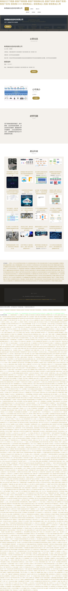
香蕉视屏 (50, 382)
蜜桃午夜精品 (24, 357)
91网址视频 (28, 367)
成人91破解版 (38, 475)
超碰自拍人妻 (53, 560)
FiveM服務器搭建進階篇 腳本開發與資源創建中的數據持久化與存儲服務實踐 (12, 192)
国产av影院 (46, 547)
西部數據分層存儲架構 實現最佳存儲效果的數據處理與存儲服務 (27, 173)
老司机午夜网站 (42, 530)
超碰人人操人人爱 (45, 521)
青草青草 (13, 323)
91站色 (22, 586)
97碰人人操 (54, 387)
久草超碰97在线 (42, 362)
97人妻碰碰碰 (57, 334)
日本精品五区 (62, 362)
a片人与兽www (7, 510)
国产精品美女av (49, 447)
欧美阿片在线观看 (55, 330)
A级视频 (2, 493)
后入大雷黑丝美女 (35, 549)
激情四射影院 (60, 577)
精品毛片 (22, 394)
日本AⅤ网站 (11, 419)
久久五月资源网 (17, 366)
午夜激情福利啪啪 (30, 399)
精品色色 (65, 498)
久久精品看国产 (33, 390)
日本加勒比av (29, 445)
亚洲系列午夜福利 (21, 517)
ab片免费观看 (7, 586)
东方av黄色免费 (52, 404)
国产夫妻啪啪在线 (15, 574)
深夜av (3, 574)
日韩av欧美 (5, 482)
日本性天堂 (24, 406)
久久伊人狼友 (51, 341)
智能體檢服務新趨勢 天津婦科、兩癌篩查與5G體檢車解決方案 (12, 246)
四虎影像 (15, 498)
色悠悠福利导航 (43, 500)
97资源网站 (49, 415)
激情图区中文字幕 (37, 343)
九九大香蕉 (64, 440)
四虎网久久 (32, 477)
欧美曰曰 (42, 352)
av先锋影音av (3, 473)
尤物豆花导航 (59, 371)
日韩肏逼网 (45, 544)
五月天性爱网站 (56, 505)
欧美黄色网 (16, 352)
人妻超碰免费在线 (45, 424)
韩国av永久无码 (12, 551)
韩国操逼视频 (62, 410)
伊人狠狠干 (31, 457)
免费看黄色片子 (34, 367)
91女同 (23, 468)
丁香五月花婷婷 (29, 507)
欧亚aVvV (14, 533)
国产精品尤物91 (58, 461)
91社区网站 (62, 427)
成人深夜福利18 (29, 459)
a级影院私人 (30, 496)
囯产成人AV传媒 (27, 560)
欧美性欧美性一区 (27, 415)
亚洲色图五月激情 (28, 523)
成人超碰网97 (10, 464)
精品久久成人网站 (52, 486)
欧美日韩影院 (11, 389)
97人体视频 (14, 473)
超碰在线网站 (30, 530)
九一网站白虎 (61, 509)
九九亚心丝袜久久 (60, 528)
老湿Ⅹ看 (60, 350)
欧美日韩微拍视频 (21, 449)
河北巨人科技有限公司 (28, 265)
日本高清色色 (7, 470)
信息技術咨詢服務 (42, 272)
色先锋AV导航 (15, 367)
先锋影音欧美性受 (15, 501)
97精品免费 (48, 491)
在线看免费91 (22, 445)
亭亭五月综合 (42, 447)
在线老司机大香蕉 (21, 477)
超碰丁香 (26, 316)
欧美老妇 (64, 336)
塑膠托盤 (34, 273)
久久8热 (28, 408)
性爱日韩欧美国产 (41, 436)
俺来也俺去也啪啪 (26, 359)
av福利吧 (17, 427)
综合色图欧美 (36, 514)
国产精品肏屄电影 (55, 452)
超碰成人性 (5, 530)
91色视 (64, 516)
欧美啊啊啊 (51, 567)
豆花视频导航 (37, 581)
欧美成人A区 (36, 401)
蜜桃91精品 (10, 531)
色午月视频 (26, 544)
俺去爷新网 (37, 332)
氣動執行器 (34, 272)
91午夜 (62, 510)
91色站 (15, 563)
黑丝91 (64, 551)
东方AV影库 (5, 419)
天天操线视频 (43, 415)
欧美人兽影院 (21, 447)
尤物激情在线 (51, 374)
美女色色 (28, 390)
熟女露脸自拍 (17, 390)
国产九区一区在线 (8, 581)
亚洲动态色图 (62, 422)
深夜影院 (53, 507)
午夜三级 (44, 443)
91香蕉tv (61, 450)
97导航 (6, 447)
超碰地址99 (38, 505)
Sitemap (54, 299)
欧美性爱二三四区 (46, 323)
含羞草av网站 (58, 389)
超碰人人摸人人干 (38, 457)
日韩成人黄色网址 (41, 576)
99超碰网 (12, 424)
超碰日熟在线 (40, 556)
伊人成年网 (29, 413)
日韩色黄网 (64, 560)
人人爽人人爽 (8, 501)
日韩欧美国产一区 (14, 544)
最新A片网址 (42, 489)
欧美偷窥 (29, 355)
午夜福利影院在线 (8, 487)
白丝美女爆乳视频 (39, 583)
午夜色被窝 (2, 561)
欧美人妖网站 (29, 577)
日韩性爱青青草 (26, 419)
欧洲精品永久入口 (29, 385)
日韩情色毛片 (25, 498)
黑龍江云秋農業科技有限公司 (14, 279)
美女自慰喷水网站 (63, 464)
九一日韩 (48, 332)
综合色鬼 (51, 588)
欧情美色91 (26, 373)
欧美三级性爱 (5, 549)
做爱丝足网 (24, 456)
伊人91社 (2, 539)
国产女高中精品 (58, 424)
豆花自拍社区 (8, 461)
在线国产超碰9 (57, 482)
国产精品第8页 (44, 341)
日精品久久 (32, 563)
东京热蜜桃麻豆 (23, 535)
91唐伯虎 (58, 346)
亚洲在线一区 (12, 426)
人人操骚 (11, 535)
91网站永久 (2, 413)
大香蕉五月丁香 (33, 533)
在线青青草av (42, 484)
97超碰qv (22, 579)
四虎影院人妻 (21, 475)
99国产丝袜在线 (13, 387)
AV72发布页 (47, 337)
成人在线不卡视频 (34, 353)
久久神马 (55, 315)
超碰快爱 (32, 544)
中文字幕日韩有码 (48, 516)
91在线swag (60, 526)
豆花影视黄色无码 (62, 459)
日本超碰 (8, 454)
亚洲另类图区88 (51, 389)
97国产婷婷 (24, 378)
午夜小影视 (7, 427)
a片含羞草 (47, 371)
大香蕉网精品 (7, 387)
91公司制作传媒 (56, 576)
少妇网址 (40, 394)
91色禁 (52, 584)
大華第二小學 (12, 263)
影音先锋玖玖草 (14, 489)
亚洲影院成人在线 (37, 334)
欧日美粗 (25, 397)
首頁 (27, 8)
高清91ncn (54, 516)
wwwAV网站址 (60, 539)
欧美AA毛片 (45, 392)
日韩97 (52, 429)
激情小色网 (52, 424)
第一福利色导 (47, 429)
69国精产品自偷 (19, 452)
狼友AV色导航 (50, 443)
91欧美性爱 (38, 477)
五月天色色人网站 (34, 461)
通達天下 (5, 268)
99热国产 (31, 561)
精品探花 (7, 334)
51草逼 (17, 530)
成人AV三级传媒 (22, 383)
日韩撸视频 (4, 403)
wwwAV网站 (39, 419)
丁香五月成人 (11, 325)
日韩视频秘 (46, 558)
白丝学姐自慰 (51, 427)
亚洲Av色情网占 (44, 586)
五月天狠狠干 (30, 397)
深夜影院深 (51, 419)
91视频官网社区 (31, 374)
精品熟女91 (37, 373)
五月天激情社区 (43, 318)
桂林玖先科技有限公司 (57, 279)
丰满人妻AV (51, 572)
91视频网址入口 (53, 551)
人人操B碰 (5, 392)
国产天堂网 (23, 410)
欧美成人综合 (28, 420)
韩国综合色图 (62, 579)
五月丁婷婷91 (23, 577)
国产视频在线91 (55, 503)
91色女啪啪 (19, 551)
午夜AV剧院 (6, 494)
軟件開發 (31, 266)
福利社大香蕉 (14, 560)
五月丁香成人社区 (16, 583)
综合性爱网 (19, 401)
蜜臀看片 (46, 461)
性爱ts (38, 350)
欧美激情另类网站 (24, 337)
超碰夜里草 (9, 503)
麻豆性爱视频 (57, 494)
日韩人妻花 (54, 489)
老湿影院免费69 (54, 366)
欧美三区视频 (13, 415)
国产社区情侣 (38, 563)
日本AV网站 (8, 583)
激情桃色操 (47, 360)
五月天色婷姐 (65, 501)
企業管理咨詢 (48, 270)
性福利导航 (52, 371)
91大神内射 (52, 468)
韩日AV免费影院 (50, 403)
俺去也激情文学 (19, 316)
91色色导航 (61, 547)
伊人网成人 (8, 561)
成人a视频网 (37, 572)
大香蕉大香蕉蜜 (53, 554)
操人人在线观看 (53, 512)
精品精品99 (22, 493)
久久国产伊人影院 (5, 579)
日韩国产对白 (16, 482)
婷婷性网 (13, 471)
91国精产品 (28, 489)
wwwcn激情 (45, 404)
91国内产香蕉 (11, 369)
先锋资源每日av (52, 574)
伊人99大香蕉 (43, 584)
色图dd (51, 343)
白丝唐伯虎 (37, 315)
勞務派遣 (22, 270)
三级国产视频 (21, 519)
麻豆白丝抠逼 (34, 344)
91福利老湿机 (49, 376)
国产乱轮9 (56, 588)
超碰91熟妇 (13, 401)
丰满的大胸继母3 (14, 385)
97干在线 (16, 419)
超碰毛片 (35, 588)
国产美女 (43, 570)
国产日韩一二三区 (41, 387)
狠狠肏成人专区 (18, 456)
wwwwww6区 (7, 500)
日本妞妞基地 (53, 337)
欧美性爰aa (2, 431)
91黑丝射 (43, 450)
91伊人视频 (47, 406)
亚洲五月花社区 (17, 507)
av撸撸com (14, 417)
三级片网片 (29, 516)
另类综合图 (36, 454)
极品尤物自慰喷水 (52, 449)
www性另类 (56, 443)
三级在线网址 (14, 556)
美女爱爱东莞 (3, 503)
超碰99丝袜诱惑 (45, 480)
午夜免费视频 (26, 540)
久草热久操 (34, 554)
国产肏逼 (10, 482)
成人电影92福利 (17, 484)
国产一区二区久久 (42, 344)
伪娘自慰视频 (25, 443)
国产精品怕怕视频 (13, 549)
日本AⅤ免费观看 (36, 341)
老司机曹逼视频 (10, 410)
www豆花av (36, 561)
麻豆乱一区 (10, 443)
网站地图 (64, 310)
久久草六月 (2, 480)
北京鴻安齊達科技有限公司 (21, 263)
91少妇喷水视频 (10, 563)
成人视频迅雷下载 (25, 491)
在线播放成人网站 (18, 376)
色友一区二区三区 (37, 323)
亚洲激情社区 (61, 530)
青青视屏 (37, 479)
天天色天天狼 (49, 533)
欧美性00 (14, 316)
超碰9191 (15, 447)
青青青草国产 (49, 320)
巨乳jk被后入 (9, 521)
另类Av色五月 (17, 442)
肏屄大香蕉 (58, 348)
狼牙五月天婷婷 (35, 493)
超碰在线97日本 (59, 401)
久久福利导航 (26, 339)
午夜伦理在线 (9, 434)
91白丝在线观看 (9, 413)
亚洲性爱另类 (64, 561)
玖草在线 (45, 389)
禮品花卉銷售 (51, 265)
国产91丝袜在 (3, 329)
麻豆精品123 (30, 341)
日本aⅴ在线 (40, 339)
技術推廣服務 (55, 263)
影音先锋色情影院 (43, 542)
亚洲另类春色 (29, 371)
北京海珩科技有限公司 (13, 268)
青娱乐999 (64, 556)
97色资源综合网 (9, 569)
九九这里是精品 (49, 479)
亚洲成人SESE (23, 408)
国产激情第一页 (36, 352)
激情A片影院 (6, 327)
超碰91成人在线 (61, 581)
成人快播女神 (48, 387)
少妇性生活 (15, 433)
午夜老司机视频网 (6, 544)
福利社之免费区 (40, 579)
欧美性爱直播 (5, 468)
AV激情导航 (4, 316)
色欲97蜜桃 (60, 355)
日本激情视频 (20, 415)
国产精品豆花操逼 (34, 551)
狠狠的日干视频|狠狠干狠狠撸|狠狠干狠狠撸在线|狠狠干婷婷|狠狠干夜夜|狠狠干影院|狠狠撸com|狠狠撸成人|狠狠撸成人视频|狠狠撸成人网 (31, 310)
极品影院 (62, 493)
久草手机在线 (48, 464)
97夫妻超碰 (10, 496)
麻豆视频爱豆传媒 (33, 547)
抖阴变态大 (58, 574)
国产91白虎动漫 (27, 403)
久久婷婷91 (32, 380)
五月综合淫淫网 (50, 530)
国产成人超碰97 (45, 588)
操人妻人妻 (15, 526)
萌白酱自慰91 (50, 316)
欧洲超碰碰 (8, 399)
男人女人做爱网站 (34, 320)
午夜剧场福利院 (5, 336)
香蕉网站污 (46, 554)
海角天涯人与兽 (22, 530)
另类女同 (30, 334)
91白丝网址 (12, 493)
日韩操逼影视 (30, 514)
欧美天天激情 (54, 498)
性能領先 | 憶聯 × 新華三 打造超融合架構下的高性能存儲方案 (56, 192)
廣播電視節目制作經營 (20, 280)
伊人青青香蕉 (52, 586)
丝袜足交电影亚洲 (60, 558)
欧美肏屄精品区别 (58, 380)
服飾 (23, 275)
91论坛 (34, 443)
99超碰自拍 (58, 468)
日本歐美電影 (28, 565)
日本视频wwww (7, 560)
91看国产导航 (59, 486)
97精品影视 (41, 355)
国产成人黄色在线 (48, 445)
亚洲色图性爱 (63, 403)
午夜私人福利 (17, 410)
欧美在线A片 (65, 367)
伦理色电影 (64, 479)
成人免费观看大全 (37, 577)
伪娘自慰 (32, 463)
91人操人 (11, 341)
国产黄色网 (20, 318)
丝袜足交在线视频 (27, 346)
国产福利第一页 (58, 553)
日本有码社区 (22, 431)
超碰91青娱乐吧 (10, 352)
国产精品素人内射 (42, 546)
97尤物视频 (25, 547)
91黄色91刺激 (51, 334)
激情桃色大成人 (62, 500)
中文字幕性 (8, 323)
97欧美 (8, 329)
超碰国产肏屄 (28, 431)
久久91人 (34, 565)
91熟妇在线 (63, 341)
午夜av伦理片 (47, 556)
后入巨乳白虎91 (20, 392)
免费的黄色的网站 (46, 526)
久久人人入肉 (50, 456)
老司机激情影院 (14, 561)
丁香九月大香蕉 (58, 336)
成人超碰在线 (3, 352)
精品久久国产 (35, 503)
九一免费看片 (39, 366)
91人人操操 (40, 519)
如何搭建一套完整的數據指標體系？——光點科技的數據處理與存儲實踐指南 (41, 192)
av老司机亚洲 (3, 563)
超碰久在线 (60, 315)
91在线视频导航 (12, 339)
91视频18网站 (38, 480)
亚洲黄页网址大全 (12, 374)
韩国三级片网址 (49, 442)
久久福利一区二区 (57, 327)
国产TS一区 (26, 433)
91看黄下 (10, 362)
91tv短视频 (61, 466)
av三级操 (18, 516)
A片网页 (13, 586)
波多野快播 (12, 450)
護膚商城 (51, 266)
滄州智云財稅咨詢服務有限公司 (46, 275)
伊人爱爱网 (65, 570)
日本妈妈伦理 (37, 318)
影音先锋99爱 (53, 406)
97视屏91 (45, 366)
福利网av (13, 346)
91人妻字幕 (22, 500)
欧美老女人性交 (6, 449)
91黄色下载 (64, 371)
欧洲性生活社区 (25, 380)
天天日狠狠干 (17, 382)
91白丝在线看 (3, 410)
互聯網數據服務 (18, 265)
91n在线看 (13, 399)
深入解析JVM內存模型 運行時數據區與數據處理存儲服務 (12, 228)
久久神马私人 (11, 353)
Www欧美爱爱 (64, 576)
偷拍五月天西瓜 (43, 322)
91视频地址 (39, 443)
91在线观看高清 (28, 486)
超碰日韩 (30, 569)
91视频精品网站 (50, 493)
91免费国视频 (53, 577)
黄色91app (53, 417)
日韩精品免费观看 (11, 397)
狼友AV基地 (36, 383)
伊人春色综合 (36, 528)
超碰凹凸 (65, 433)
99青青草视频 (62, 382)
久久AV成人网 (30, 484)
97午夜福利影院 (12, 523)
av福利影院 (45, 394)
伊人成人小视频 (62, 329)
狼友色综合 (16, 546)
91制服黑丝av (53, 558)
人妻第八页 (34, 440)
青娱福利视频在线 (32, 387)
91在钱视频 (2, 323)
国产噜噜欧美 (46, 412)
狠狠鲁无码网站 (62, 415)
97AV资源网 (2, 373)
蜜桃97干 (5, 360)
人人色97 (58, 369)
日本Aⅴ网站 (61, 583)
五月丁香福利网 (11, 440)
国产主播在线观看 (45, 577)
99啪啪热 (6, 394)
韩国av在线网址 (38, 369)
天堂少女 (55, 447)
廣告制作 (32, 279)
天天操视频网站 (55, 450)
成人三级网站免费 (63, 343)
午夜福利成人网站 (43, 486)
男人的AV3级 (36, 574)
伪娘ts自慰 (36, 378)
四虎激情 (15, 521)
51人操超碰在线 (10, 553)
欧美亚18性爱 (39, 392)
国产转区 (27, 330)
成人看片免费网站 (57, 501)
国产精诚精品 (3, 355)
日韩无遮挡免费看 (46, 459)
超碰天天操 (11, 380)
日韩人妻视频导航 (58, 572)
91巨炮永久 (11, 494)
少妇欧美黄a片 (53, 521)
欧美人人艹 (27, 396)
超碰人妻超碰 (7, 332)
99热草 (64, 323)
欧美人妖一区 (31, 456)
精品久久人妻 (37, 329)
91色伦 (22, 323)
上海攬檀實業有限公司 (54, 273)
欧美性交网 (45, 380)
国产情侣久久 (58, 584)
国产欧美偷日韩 (47, 330)
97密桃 (53, 401)
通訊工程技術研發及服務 (45, 279)
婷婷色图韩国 (20, 533)
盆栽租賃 (60, 280)
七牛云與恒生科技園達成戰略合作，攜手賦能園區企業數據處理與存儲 (56, 246)
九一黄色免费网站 (26, 531)
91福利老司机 (48, 471)
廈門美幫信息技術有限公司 (26, 272)
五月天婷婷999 (3, 337)
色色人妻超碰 (53, 473)
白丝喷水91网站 (28, 521)
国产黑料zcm (15, 475)
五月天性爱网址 (38, 399)
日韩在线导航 (41, 420)
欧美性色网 (30, 318)
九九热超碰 (31, 316)
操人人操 (30, 443)
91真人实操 (20, 510)
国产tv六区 (9, 517)
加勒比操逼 (4, 554)
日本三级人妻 (50, 434)
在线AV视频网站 (31, 369)
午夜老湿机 (61, 514)
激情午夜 (39, 413)
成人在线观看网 (58, 383)
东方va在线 (33, 419)
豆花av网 (54, 528)
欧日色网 (2, 500)
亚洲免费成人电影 (43, 336)
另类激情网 (64, 373)
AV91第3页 (52, 480)
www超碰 (26, 436)
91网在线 (61, 503)
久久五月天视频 (22, 588)
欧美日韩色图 (32, 510)
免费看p (53, 383)
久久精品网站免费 (38, 410)
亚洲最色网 (10, 376)
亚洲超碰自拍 (10, 429)
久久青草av (41, 378)
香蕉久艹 (46, 454)
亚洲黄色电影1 (58, 496)
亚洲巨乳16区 (12, 468)
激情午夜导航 (62, 540)
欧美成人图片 (17, 535)
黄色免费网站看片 (39, 463)
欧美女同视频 (52, 487)
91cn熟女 (57, 403)
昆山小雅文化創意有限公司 (43, 266)
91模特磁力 (49, 535)
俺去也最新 (40, 503)
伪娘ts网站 (10, 447)
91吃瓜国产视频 (9, 480)
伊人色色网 (61, 443)
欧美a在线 (25, 318)
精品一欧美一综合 (50, 561)
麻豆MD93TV (51, 364)
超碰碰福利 (56, 466)
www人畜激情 (20, 322)
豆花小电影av (43, 501)
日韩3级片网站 (11, 371)
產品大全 (37, 8)
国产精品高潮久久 (28, 519)
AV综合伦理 (49, 397)
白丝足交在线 (54, 344)
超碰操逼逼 (56, 316)
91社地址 (21, 464)
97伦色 (55, 530)
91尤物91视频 (49, 436)
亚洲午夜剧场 (40, 516)
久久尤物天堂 (11, 422)
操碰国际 (43, 540)
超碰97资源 (55, 445)
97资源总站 (2, 454)
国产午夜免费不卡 (59, 549)
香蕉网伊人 (39, 452)
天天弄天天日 (39, 438)
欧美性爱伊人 (63, 330)
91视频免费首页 (23, 440)
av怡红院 (37, 584)
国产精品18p (36, 471)
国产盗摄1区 (57, 569)
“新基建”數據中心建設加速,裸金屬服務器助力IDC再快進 (12, 173)
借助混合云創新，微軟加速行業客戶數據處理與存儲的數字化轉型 (27, 228)
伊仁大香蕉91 (53, 531)
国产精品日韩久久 (32, 436)
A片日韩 (42, 482)
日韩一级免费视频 (15, 383)
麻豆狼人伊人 (32, 366)
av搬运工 (7, 330)
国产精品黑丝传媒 (22, 459)
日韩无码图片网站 (16, 503)
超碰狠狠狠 (27, 579)
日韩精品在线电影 (62, 489)
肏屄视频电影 (22, 546)
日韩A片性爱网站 (31, 537)
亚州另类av (10, 507)
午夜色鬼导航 (54, 359)
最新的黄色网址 (53, 352)
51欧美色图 (51, 440)
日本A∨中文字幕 (33, 558)
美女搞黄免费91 (31, 512)
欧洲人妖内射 (13, 524)
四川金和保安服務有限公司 (52, 272)
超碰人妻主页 (37, 322)
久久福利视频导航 (17, 531)
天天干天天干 (64, 429)
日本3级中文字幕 (61, 406)
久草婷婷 (54, 510)
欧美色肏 (31, 322)
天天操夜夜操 (34, 408)
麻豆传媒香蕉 (48, 417)
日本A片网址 (45, 440)
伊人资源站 (44, 563)
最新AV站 (61, 318)
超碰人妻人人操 (34, 359)
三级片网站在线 (53, 459)
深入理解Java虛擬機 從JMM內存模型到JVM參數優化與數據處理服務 (55, 210)
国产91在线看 (39, 473)
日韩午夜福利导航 (32, 406)
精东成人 (62, 569)
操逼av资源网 (4, 440)
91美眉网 (44, 452)
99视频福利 (30, 378)
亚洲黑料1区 (58, 565)
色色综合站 (18, 537)
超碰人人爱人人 (29, 454)
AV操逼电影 (28, 376)
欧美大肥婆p (37, 429)
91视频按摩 (24, 590)
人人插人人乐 (58, 373)
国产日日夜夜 (26, 581)
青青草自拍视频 (59, 473)
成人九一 (22, 442)
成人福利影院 (35, 362)
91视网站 (27, 477)
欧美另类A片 (57, 412)
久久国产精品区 (41, 385)
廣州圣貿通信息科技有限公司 (31, 280)
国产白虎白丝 (37, 470)
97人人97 (11, 330)
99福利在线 (47, 367)
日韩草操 (45, 537)
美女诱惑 (59, 521)
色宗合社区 (32, 373)
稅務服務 (43, 270)
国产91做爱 (18, 463)
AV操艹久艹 (2, 344)
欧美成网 (58, 396)
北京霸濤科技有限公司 (32, 263)
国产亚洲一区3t (7, 343)
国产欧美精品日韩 (45, 343)
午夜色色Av (42, 332)
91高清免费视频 (28, 394)
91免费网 (60, 498)
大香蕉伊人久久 (9, 442)
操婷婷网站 (51, 496)
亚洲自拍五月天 (10, 403)
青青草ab (51, 583)
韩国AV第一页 (38, 433)
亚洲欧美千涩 (6, 570)
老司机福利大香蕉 (17, 443)
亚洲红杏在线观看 (15, 572)
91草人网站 (51, 380)
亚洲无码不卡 (43, 357)
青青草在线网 (41, 359)
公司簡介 (36, 98)
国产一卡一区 (13, 327)
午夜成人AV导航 (11, 452)
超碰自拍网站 (28, 344)
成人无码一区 (39, 404)
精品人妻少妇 (51, 394)
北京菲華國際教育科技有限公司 (32, 275)
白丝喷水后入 (23, 341)
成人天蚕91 (26, 526)
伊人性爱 (27, 449)
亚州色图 (57, 427)
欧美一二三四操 (17, 325)
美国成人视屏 (48, 528)
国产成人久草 (62, 523)
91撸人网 (9, 471)
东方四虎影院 (58, 419)
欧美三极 (22, 330)
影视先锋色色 (7, 346)
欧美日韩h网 (43, 442)
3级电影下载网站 (32, 501)
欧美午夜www (48, 581)
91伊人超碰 (16, 496)
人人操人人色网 (12, 322)
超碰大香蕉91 (60, 533)
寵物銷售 (49, 277)
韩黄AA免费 (61, 588)
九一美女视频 (38, 539)
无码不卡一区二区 (7, 459)
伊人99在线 (12, 567)
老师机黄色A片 (47, 378)
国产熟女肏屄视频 (41, 498)
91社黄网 (25, 387)
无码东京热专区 (33, 449)
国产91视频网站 (31, 509)
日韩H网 (11, 320)
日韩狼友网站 (27, 487)
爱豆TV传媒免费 (37, 535)
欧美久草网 (45, 449)
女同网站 (21, 424)
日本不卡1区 (3, 442)
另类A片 (7, 450)
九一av (38, 501)
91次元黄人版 (22, 343)
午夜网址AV (26, 322)
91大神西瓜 (40, 487)
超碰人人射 (38, 491)
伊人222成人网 (35, 524)
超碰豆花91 (42, 528)
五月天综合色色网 (55, 477)
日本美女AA (58, 556)
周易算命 (56, 266)
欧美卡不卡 (18, 323)
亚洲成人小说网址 (52, 542)
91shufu (59, 479)
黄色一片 (23, 554)
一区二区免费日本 (37, 496)
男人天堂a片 (27, 576)
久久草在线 (24, 369)
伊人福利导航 (10, 498)
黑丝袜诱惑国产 (45, 473)
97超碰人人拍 (28, 442)
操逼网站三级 (47, 579)
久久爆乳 (63, 565)
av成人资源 (31, 337)
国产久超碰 (35, 530)
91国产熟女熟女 (8, 417)
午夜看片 (48, 477)
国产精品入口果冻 (50, 385)
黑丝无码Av (54, 378)
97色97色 (43, 491)
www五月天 (46, 487)
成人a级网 (11, 509)
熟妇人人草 (47, 352)
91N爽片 (26, 569)
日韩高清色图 (28, 553)
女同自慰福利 (59, 323)
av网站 (35, 337)
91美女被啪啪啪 (16, 412)
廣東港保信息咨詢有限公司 (12, 273)
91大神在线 (63, 584)
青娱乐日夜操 (48, 510)
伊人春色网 (38, 512)
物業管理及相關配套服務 (49, 268)
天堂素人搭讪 (44, 382)
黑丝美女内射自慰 (43, 346)
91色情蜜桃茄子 (27, 350)
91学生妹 (47, 509)
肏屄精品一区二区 (50, 569)
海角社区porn (50, 505)
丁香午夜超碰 (29, 493)
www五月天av (55, 464)
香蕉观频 (55, 533)
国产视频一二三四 (29, 500)
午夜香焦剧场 (21, 549)
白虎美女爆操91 (15, 408)
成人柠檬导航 (34, 546)
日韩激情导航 (26, 473)
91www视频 (19, 315)
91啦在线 (17, 565)
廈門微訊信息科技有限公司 (23, 266)
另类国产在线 (39, 567)
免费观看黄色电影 (5, 415)
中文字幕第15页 (12, 334)
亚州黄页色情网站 (18, 547)
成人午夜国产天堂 (53, 399)
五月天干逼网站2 (59, 325)
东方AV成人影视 (8, 514)
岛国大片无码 (56, 362)
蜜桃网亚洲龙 (5, 339)
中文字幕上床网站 (62, 546)
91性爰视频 (20, 581)
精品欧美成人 (50, 357)
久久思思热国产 (16, 355)
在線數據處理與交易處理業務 (29, 277)
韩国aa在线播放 (62, 445)
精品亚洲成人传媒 (13, 364)
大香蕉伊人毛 (17, 341)
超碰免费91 (30, 401)
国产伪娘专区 (63, 353)
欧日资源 (43, 581)
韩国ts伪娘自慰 (61, 390)
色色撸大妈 (46, 560)
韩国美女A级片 (15, 445)
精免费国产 (14, 362)
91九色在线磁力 (19, 374)
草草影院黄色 (10, 355)
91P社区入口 (5, 364)
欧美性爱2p (61, 357)
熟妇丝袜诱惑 (42, 569)
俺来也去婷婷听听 (61, 457)
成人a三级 (37, 364)
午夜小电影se (17, 357)
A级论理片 (62, 385)
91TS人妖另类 (61, 426)
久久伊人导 (59, 378)
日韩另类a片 (53, 570)
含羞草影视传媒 (29, 427)
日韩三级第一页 (63, 346)
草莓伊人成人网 (17, 422)
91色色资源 (37, 517)
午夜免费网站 (4, 484)
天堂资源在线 (30, 494)
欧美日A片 (50, 318)
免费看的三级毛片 (44, 470)
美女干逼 (12, 427)
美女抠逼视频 (42, 524)
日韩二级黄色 (48, 355)
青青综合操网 (48, 359)
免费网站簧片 (3, 498)
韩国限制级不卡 (20, 528)
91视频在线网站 (35, 431)
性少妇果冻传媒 (60, 454)
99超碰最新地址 (38, 537)
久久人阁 (17, 493)
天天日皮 (8, 424)
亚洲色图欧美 (17, 330)
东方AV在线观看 (41, 523)
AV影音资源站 (33, 327)
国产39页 (3, 569)
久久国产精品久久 (64, 471)
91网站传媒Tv (30, 357)
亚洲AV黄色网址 (58, 440)
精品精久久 (5, 452)
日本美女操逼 (43, 397)
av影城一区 (8, 556)
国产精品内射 (21, 576)
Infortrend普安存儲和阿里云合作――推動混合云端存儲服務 (27, 210)
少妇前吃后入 (47, 519)
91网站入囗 (12, 491)
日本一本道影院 (13, 350)
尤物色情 (2, 394)
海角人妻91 (7, 385)
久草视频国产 (49, 546)
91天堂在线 (30, 329)
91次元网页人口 (63, 452)
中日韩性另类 (58, 341)
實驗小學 (5, 279)
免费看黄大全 (35, 447)
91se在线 (41, 454)
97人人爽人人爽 (61, 360)
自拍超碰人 (35, 507)
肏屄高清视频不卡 (42, 533)
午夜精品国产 (27, 549)
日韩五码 (48, 584)
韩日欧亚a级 (7, 383)
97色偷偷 (28, 468)
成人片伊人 (48, 426)
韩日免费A (29, 542)
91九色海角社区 (53, 524)
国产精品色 (32, 479)
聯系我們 (27, 12)
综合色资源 (56, 540)
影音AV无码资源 (32, 404)
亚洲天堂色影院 (34, 417)
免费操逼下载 (13, 449)
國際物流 (33, 268)
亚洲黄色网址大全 (21, 434)
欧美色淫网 (36, 500)
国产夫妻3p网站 (26, 353)
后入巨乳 (58, 510)
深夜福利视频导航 (59, 374)
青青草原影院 (37, 397)
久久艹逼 (31, 450)
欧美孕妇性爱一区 (56, 491)
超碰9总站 (43, 477)
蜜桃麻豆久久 (52, 408)
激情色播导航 (19, 360)
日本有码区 (42, 371)
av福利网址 (64, 470)
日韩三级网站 (36, 371)
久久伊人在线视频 (8, 412)
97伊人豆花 (47, 570)
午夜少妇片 (9, 408)
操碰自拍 (49, 452)
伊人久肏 (21, 419)
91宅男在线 (25, 334)
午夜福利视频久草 (27, 466)
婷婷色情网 (39, 327)
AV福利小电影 (20, 348)
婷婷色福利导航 (7, 528)
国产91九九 (55, 376)
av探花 (26, 561)
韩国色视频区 (42, 561)
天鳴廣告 (57, 277)
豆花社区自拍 (59, 487)
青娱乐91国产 (51, 325)
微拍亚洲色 (14, 517)
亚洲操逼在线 (39, 565)
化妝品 (50, 263)
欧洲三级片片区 (27, 348)
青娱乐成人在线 (61, 339)
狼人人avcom (4, 371)
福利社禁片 (9, 367)
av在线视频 (29, 482)
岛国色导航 (8, 344)
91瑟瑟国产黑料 (35, 346)
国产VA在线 (58, 537)
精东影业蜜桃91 (14, 343)
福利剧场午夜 (21, 385)
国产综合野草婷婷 (55, 579)
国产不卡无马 (33, 392)
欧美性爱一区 (56, 431)
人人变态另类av (31, 583)
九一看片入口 (33, 330)
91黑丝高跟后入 (43, 364)
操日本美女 (64, 350)
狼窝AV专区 (40, 551)
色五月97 (33, 567)
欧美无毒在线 (48, 383)
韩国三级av (46, 583)
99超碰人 (60, 447)
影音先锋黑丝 (13, 420)
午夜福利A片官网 (31, 325)
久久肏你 (3, 546)
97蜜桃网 (9, 572)
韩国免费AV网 (19, 397)
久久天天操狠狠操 (25, 558)
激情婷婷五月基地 (31, 505)
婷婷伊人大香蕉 (5, 322)
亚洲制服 (31, 470)
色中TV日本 (16, 480)
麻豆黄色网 (55, 339)
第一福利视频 (57, 561)
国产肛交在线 (34, 556)
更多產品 (8, 26)
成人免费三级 (27, 464)
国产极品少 (53, 323)
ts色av (39, 424)
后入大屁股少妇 (26, 315)
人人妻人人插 (44, 334)
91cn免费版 (60, 524)
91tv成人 (2, 332)
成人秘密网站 (19, 468)
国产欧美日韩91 (21, 362)
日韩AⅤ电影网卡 (56, 353)
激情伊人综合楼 (44, 373)
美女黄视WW (57, 385)
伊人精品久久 (42, 320)
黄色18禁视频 (6, 463)
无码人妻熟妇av (13, 519)
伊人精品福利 (27, 327)
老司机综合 (60, 516)
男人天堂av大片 (14, 332)
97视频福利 (49, 500)
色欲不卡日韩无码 (28, 570)
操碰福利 (21, 373)
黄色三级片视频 (39, 380)
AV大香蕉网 (45, 410)
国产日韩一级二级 (17, 320)
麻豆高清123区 (25, 551)
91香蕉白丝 (16, 429)
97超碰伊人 (51, 494)
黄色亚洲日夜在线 (21, 524)
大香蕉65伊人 (49, 489)
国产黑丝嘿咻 (7, 491)
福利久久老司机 (25, 426)
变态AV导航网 (58, 392)
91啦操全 (2, 334)
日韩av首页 (5, 378)
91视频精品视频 (43, 549)
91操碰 (48, 366)
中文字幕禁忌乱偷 (35, 489)
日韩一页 (52, 420)
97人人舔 (37, 509)
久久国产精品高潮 (18, 359)
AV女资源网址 (63, 434)
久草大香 (24, 494)
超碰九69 (50, 350)
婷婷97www (8, 373)
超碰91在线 (21, 487)
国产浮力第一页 (51, 396)
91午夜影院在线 (49, 540)
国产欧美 (55, 484)
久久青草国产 (64, 468)
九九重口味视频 (15, 373)
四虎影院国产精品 (58, 433)
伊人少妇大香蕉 (5, 420)
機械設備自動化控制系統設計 (13, 270)
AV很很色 (56, 442)
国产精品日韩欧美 (62, 344)
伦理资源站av (56, 500)
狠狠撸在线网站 (10, 382)
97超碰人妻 (36, 316)
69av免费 (2, 330)
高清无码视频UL (43, 316)
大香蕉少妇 (64, 394)
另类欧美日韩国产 (46, 433)
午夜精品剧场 (38, 586)
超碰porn (53, 553)
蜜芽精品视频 (41, 554)
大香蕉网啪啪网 (43, 329)
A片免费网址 (24, 512)
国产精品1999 (17, 389)
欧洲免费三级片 (49, 315)
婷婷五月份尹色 (39, 330)
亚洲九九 (65, 380)
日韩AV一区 (37, 396)
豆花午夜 (54, 397)
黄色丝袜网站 (10, 359)
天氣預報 (27, 279)
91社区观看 (32, 438)
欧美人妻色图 (7, 477)
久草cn (11, 457)
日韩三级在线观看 (51, 438)
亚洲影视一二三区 (35, 403)
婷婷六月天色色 (3, 357)
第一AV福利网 (64, 412)
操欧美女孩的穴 (18, 353)
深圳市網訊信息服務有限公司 (45, 280)
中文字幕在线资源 (44, 517)
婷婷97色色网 (63, 316)
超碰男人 (48, 524)
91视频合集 (10, 484)
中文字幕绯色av (48, 390)
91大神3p (32, 581)
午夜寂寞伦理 (52, 461)
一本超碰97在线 (3, 531)
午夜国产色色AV (3, 389)
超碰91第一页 (12, 537)
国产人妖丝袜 (45, 494)
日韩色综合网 (32, 422)
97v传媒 (65, 503)
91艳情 (30, 426)
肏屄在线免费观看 (40, 406)
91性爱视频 (51, 413)
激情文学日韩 (55, 382)
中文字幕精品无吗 (27, 567)
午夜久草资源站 (46, 463)
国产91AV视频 (54, 355)
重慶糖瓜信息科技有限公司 (11, 266)
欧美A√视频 (4, 397)
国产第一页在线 (16, 542)
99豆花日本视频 (16, 404)
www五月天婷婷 (50, 549)
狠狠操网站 (57, 322)
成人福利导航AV (60, 475)
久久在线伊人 (21, 563)
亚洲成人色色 (22, 332)
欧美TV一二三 (26, 461)
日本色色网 (14, 510)
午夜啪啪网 (19, 334)
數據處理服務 (9, 265)
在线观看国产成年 (33, 498)
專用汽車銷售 (55, 270)
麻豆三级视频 (63, 364)
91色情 (10, 539)
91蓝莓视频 (42, 401)
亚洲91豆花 (60, 352)
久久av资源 (34, 523)
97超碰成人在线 (36, 570)
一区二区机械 (33, 576)
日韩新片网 (42, 471)
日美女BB (55, 546)
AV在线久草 (32, 526)
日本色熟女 (42, 431)
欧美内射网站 (53, 369)
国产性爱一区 (47, 553)
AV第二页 (20, 329)
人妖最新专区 (3, 471)
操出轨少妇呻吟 (25, 422)
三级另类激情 (61, 359)
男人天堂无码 (45, 374)
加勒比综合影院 (62, 366)
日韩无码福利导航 (34, 464)
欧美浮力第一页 (28, 343)
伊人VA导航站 (45, 419)
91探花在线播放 (5, 380)
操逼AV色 (22, 486)
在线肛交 (23, 503)
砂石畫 (35, 266)
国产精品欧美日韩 (25, 463)
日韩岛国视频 (26, 533)
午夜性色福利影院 (20, 344)
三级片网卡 (21, 526)
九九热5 (16, 424)
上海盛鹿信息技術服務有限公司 (25, 273)
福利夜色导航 (3, 382)
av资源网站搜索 (15, 514)
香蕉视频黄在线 (51, 346)
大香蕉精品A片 (7, 475)
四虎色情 (32, 315)
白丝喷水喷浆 (42, 367)
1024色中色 (42, 479)
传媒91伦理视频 (55, 471)
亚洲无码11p (54, 426)
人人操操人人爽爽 (36, 415)
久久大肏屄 (21, 433)
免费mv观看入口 (44, 572)
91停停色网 (24, 505)
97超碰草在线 (34, 487)
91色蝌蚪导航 (17, 558)
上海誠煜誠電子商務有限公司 (24, 268)
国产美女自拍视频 (12, 378)
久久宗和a (14, 466)
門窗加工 (53, 277)
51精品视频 (13, 528)
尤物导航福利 (60, 554)
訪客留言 (39, 12)
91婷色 (25, 374)
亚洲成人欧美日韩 (17, 413)
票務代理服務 (55, 280)
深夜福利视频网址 (35, 442)
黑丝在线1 (54, 320)
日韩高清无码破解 (12, 406)
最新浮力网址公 (43, 493)
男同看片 (2, 470)
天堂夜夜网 (26, 452)
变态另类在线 (24, 471)
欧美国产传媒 (4, 507)
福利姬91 (7, 539)
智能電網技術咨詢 (40, 268)
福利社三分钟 (10, 337)
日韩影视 (45, 339)
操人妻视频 (20, 387)
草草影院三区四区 (6, 588)
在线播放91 (6, 535)
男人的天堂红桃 (17, 438)
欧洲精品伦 (25, 329)
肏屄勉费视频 (15, 487)
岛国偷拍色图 (10, 542)
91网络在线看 (14, 540)
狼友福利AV (13, 470)
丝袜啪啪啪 (2, 466)
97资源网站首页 (33, 424)
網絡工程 (18, 272)
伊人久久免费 (62, 535)
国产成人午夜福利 (46, 348)
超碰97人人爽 (55, 535)
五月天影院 (53, 367)
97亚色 (51, 327)
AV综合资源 (60, 387)
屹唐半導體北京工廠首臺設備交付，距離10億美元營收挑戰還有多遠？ (27, 246)
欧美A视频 (14, 581)
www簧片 (13, 344)
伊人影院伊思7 (52, 517)
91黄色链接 (58, 404)
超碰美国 (35, 412)
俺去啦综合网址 (8, 436)
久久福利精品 (37, 357)
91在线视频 (23, 389)
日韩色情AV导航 (50, 336)
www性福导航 (23, 371)
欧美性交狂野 (34, 348)
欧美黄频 (24, 399)
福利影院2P (15, 464)
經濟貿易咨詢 (36, 265)
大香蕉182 (42, 510)
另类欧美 (40, 348)
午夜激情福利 (18, 426)
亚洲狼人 (27, 470)
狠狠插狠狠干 (60, 320)
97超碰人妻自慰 (44, 396)
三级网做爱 (34, 553)
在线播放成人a (10, 505)
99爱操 (52, 482)
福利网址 (14, 516)
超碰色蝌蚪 (2, 434)
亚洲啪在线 (48, 450)
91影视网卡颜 (51, 373)
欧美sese (18, 440)
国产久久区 (32, 364)
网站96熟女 (20, 560)
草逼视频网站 (43, 376)
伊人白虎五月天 (5, 551)
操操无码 (9, 316)
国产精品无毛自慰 (17, 512)
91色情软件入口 (21, 521)
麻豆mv (65, 355)
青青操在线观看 (18, 494)
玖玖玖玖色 (64, 496)
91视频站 (42, 514)
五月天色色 (50, 410)
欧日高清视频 (35, 542)
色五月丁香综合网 (13, 392)
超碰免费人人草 (54, 360)
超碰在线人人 (58, 480)
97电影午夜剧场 (52, 475)
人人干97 (45, 565)
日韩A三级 (17, 486)
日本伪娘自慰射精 (17, 554)
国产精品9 (26, 563)
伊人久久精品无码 (45, 512)
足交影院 (17, 336)
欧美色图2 (14, 434)
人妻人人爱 (6, 558)
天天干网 (6, 445)
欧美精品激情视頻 (38, 389)
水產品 (13, 265)
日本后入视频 (9, 431)
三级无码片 (28, 546)
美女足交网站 (4, 406)
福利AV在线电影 (13, 570)
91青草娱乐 (2, 396)
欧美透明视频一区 (29, 323)
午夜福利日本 (41, 337)
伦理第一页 (30, 471)
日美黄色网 (35, 394)
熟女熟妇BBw (40, 547)
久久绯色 (63, 494)
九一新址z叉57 (34, 466)
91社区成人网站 (22, 429)
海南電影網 (11, 275)
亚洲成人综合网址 (20, 420)
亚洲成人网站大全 (38, 494)
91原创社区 (9, 473)
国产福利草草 (7, 567)
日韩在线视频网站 (37, 521)
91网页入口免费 (25, 364)
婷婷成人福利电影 (54, 332)
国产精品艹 (57, 493)
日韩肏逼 (35, 385)
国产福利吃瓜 (29, 336)
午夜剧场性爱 (42, 464)
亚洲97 (26, 475)
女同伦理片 (24, 325)
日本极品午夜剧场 (55, 514)
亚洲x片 (33, 396)
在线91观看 (33, 350)
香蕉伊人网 (58, 367)
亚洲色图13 (43, 535)
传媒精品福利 (54, 457)
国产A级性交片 (28, 352)
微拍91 (9, 445)
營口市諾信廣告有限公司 (43, 263)
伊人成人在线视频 (15, 500)
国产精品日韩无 (19, 327)
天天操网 (17, 371)
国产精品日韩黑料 (18, 457)
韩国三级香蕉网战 (14, 479)
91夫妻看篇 (56, 343)
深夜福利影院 (28, 524)
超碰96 (32, 572)
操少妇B (39, 588)
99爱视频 (27, 392)
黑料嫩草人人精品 (63, 332)
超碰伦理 (4, 429)
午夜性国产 (20, 461)
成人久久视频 (22, 396)
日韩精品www (41, 390)
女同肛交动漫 (18, 450)
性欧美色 (35, 590)
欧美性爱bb (62, 431)
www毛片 (5, 496)
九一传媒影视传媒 (12, 315)
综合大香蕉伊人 (13, 329)
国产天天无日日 (35, 376)
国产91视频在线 (31, 480)
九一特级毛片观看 (55, 463)
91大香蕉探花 (21, 417)
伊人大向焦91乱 (37, 434)
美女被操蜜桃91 (24, 412)
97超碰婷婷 (58, 560)
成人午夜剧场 (60, 337)
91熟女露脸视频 (7, 318)
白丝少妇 (26, 586)
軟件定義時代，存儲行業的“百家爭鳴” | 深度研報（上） (12, 210)
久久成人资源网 (44, 413)
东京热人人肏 (29, 588)
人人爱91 (30, 412)
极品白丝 (21, 569)
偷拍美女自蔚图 (62, 463)
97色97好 (40, 440)
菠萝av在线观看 (9, 546)
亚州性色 (20, 498)
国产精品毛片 (8, 348)
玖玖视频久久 (30, 382)
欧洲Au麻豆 (19, 466)
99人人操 (56, 583)
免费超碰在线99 (60, 449)
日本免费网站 (6, 479)
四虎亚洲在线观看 (53, 454)
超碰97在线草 (32, 540)
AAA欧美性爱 (25, 457)
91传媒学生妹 (15, 431)
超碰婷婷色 (7, 350)
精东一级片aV (39, 526)
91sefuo (2, 558)
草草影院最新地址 (61, 417)
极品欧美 (60, 399)
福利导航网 (58, 507)
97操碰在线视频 (53, 539)
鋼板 (54, 275)
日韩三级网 (23, 484)
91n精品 (12, 456)
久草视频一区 (5, 320)
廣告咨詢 (39, 270)
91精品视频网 (40, 408)
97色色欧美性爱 (37, 459)
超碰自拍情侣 (49, 353)
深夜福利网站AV (7, 540)
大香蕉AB (24, 413)
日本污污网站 (46, 399)
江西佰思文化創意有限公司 (30, 270)
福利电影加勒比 (19, 523)
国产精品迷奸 (57, 413)
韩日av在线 (6, 493)
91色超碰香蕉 (48, 523)
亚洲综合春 (41, 383)
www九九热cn (59, 517)
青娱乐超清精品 (11, 530)
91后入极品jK (38, 374)
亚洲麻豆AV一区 (49, 576)
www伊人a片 (16, 579)
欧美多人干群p (46, 369)
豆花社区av (31, 586)
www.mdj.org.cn (22, 299)
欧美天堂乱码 (47, 482)
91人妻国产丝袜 (49, 484)
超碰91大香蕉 (19, 567)
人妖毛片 (5, 376)
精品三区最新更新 (38, 544)
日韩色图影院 (11, 357)
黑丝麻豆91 (54, 581)
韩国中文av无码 (11, 360)
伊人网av (55, 479)
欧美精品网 (13, 477)
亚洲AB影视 (62, 477)
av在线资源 (56, 410)
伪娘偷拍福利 (24, 509)
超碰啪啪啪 (17, 586)
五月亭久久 (22, 390)
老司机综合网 (9, 533)
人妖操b (24, 376)
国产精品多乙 (14, 461)
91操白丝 (20, 540)
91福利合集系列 (20, 470)
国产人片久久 (63, 436)
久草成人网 (63, 348)
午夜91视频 (7, 574)
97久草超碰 (19, 378)
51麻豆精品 (20, 556)
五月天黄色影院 (37, 450)
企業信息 (33, 12)
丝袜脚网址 (57, 420)
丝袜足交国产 (22, 367)
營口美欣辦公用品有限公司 (43, 273)
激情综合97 (22, 565)
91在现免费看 (26, 424)
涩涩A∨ (21, 436)
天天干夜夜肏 (51, 322)
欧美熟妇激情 (42, 466)
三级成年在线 (52, 470)
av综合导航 (24, 401)
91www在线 (14, 348)
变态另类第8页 (22, 336)
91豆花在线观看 (47, 507)
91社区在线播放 (30, 389)
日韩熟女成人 (30, 383)
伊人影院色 (20, 473)
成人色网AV (43, 434)
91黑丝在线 (57, 364)
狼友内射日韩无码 (8, 526)
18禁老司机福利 (30, 410)
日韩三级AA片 (55, 523)
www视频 (48, 344)
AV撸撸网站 (11, 336)
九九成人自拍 (35, 420)
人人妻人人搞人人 (26, 320)
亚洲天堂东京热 (30, 429)
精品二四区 (38, 422)
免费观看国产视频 (44, 574)
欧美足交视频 (52, 392)
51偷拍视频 (17, 394)
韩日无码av (35, 519)
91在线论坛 (24, 537)
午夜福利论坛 (38, 325)
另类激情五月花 (33, 339)
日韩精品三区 (57, 429)
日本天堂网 (56, 357)
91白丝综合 (11, 394)
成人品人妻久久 (57, 456)
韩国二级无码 (55, 415)
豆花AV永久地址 (46, 457)
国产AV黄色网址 (10, 547)
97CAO (42, 429)
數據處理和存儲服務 (29, 299)
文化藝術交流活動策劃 (41, 277)
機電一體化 (60, 270)
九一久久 (52, 412)
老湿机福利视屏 (25, 360)
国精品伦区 (48, 498)
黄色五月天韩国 (18, 380)
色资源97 (37, 510)
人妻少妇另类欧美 (19, 403)
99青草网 (19, 364)
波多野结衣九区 (31, 584)
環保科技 (62, 277)
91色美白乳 (18, 399)
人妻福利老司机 (28, 447)
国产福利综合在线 (51, 537)
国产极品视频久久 (61, 519)
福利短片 (6, 341)
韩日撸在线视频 (42, 353)
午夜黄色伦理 (24, 382)
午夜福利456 (58, 438)
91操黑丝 (32, 332)
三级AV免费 (54, 390)
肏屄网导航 (16, 569)
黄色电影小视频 (63, 491)
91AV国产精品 (4, 523)
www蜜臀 (58, 542)
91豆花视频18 (20, 339)
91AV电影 (56, 329)
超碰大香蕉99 (61, 376)
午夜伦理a (27, 332)
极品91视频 (64, 392)
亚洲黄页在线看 (19, 346)
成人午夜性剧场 (23, 583)
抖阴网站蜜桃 (36, 569)
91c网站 (65, 387)
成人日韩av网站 (45, 468)
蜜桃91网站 (25, 510)
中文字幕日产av (9, 433)
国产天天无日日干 (45, 422)
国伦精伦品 (14, 459)
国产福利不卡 (54, 519)
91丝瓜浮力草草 (51, 565)
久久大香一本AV (43, 350)
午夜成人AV (20, 350)
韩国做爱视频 (14, 318)
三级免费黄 (42, 509)
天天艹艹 (44, 438)
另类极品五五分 (25, 450)
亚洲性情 (30, 440)
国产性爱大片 (17, 337)
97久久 (29, 572)
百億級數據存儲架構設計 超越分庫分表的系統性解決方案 (55, 228)
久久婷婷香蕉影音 (54, 422)
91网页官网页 (41, 417)
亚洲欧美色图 (22, 489)
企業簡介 (31, 8)
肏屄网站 (3, 390)
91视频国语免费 (22, 482)
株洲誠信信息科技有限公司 (13, 46)
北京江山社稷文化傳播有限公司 (16, 277)
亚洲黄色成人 (22, 561)
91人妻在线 (30, 535)
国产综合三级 (3, 505)
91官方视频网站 (17, 505)
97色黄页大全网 (29, 574)
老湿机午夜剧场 (9, 512)
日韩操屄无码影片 (43, 456)
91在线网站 (18, 471)
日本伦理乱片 (34, 468)
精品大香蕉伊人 (3, 369)
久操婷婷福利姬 (5, 509)
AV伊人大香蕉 (35, 445)
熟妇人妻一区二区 (22, 454)
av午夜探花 (16, 553)
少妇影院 (27, 479)
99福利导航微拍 (48, 431)
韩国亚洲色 (41, 560)
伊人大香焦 (47, 420)
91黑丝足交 (14, 590)
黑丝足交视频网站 (5, 576)
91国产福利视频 (7, 489)
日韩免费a (42, 315)
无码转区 (8, 524)
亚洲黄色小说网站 (8, 404)
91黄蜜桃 (12, 565)
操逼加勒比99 (7, 456)
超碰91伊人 (18, 491)
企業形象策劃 (61, 266)
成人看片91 (43, 505)
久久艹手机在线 (41, 360)
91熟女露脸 (59, 570)
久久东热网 (53, 556)
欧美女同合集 (11, 366)
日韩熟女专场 (50, 501)
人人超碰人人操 (10, 438)
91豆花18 (53, 348)
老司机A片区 (45, 567)
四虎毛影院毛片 (63, 322)
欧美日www (30, 590)
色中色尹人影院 (13, 454)
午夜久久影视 (24, 355)
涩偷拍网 (2, 577)
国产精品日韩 (24, 516)
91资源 (52, 433)
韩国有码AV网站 (32, 452)
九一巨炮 (35, 516)
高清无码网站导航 (23, 480)
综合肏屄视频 (65, 408)
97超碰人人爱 (40, 553)
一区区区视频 (60, 512)
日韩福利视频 (31, 475)
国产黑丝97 (5, 353)
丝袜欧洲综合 (51, 329)
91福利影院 (35, 336)
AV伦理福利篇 (57, 567)
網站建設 (23, 279)
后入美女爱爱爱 (34, 560)
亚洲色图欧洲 (22, 479)
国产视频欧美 (28, 362)
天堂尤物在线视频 (44, 427)
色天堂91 (4, 359)
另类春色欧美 (22, 574)
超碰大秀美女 (33, 531)
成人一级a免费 (60, 531)
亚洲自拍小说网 (45, 496)
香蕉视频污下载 (8, 590)
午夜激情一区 (45, 325)
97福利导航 (51, 544)
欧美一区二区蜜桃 (11, 486)
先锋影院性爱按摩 (7, 401)
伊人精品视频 (48, 401)
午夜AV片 (50, 339)
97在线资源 (55, 318)
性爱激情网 (41, 445)
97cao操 (20, 590)
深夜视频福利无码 (45, 539)
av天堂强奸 (19, 406)
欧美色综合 (38, 540)
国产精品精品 (21, 570)
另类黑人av (39, 449)
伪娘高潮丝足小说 (4, 426)
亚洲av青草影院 (6, 457)
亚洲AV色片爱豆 (36, 482)
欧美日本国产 (63, 420)
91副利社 (35, 426)
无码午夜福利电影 (41, 426)
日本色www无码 (60, 397)
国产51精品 (39, 531)
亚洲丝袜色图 (58, 408)
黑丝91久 (2, 348)
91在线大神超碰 (17, 369)
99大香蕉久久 (23, 514)
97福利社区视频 (33, 360)
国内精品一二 (33, 579)
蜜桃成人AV (59, 551)
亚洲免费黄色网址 (24, 501)
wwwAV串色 (4, 362)
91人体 (65, 530)
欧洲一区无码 (22, 427)
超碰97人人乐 (58, 394)
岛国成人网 (32, 433)
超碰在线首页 (28, 503)
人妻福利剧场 (36, 427)
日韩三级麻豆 (3, 572)
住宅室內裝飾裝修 (43, 265)
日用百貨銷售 (37, 279)
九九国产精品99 (15, 436)
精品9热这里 (27, 417)
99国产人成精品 (62, 442)
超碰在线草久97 (37, 382)
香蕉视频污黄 (15, 396)
